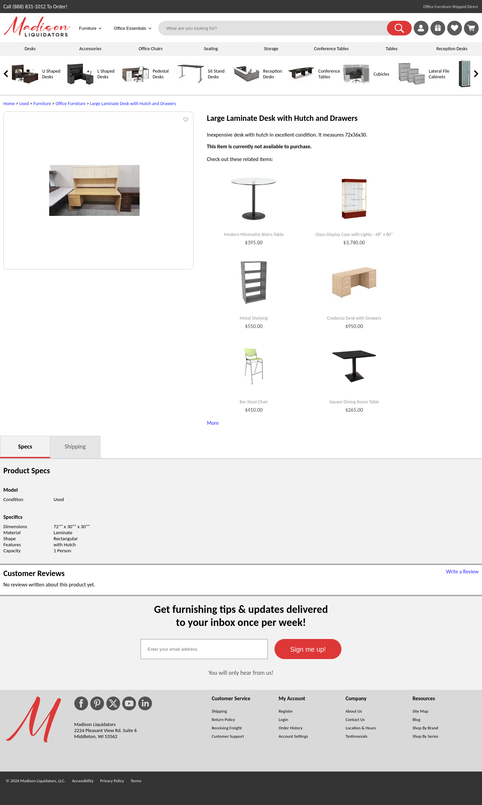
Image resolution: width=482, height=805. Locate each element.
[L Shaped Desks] (80, 86)
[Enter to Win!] (437, 33)
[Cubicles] (356, 86)
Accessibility (82, 780)
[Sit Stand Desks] (190, 86)
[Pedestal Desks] (135, 86)
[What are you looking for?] (277, 28)
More (213, 423)
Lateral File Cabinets (439, 74)
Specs (25, 446)
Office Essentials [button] (133, 29)
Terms (136, 780)
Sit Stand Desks (216, 74)
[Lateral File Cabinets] (411, 86)
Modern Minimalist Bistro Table (254, 234)
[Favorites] (454, 33)
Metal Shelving (254, 318)
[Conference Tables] (301, 86)
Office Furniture (71, 103)
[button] (399, 28)
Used (24, 103)
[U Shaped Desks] (25, 86)
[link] (471, 28)
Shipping (75, 446)
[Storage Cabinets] (467, 86)
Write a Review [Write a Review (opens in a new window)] (462, 571)
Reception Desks (452, 49)
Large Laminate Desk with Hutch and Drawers (133, 103)
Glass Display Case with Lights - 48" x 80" (354, 234)
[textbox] (204, 649)
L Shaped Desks (105, 74)
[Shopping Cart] (471, 28)
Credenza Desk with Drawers (354, 318)
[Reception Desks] (246, 86)
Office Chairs (150, 49)
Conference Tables (331, 49)
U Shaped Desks (51, 74)
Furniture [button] (90, 29)
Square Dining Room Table (354, 402)
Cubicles (381, 74)
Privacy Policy (112, 780)
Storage (271, 49)
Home (9, 103)
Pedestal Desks (161, 74)
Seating (211, 49)
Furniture (42, 103)
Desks (30, 49)
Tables (391, 49)
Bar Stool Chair (254, 402)
